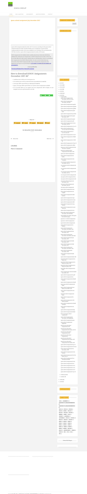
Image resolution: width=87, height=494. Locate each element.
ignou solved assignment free (67, 363)
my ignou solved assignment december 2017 (67, 181)
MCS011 (60, 421)
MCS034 (60, 428)
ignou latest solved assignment (68, 223)
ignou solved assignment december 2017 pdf (66, 102)
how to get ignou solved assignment (66, 314)
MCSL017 (60, 430)
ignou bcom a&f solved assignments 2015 (66, 326)
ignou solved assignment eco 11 (68, 367)
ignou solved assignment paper (68, 119)
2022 (61, 87)
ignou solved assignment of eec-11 (68, 126)
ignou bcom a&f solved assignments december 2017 (68, 339)
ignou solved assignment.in (67, 277)
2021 (61, 89)
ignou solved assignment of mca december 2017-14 (68, 124)
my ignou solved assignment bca (68, 176)
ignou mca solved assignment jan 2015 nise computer (68, 148)
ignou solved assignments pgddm (68, 106)
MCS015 (64, 423)
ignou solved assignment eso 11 (68, 365)
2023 (61, 85)
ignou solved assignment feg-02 (68, 344)
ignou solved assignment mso (67, 189)
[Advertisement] (32, 31)
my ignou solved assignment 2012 (68, 179)
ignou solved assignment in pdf (68, 274)
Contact (50, 14)
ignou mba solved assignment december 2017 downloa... (67, 213)
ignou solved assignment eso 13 (68, 369)
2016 (61, 379)
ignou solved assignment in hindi (68, 282)
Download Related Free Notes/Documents (22, 68)
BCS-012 (65, 409)
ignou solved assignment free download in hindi (67, 359)
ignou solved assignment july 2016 (68, 256)
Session (73, 430)
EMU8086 (60, 414)
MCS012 (64, 421)
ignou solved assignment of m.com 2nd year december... (68, 129)
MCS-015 (65, 419)
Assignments (29, 14)
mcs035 (64, 428)
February (63, 374)
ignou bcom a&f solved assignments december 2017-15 (68, 329)
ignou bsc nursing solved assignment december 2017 (67, 151)
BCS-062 (70, 409)
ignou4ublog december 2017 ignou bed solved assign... (68, 216)
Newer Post (15, 138)
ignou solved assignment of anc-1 (68, 134)
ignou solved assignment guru (67, 320)
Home (11, 14)
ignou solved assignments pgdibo (68, 108)
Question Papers (40, 14)
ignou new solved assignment (67, 153)
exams (65, 414)
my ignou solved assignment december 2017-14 (67, 185)
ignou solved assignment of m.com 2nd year (67, 132)
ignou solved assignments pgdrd (68, 104)
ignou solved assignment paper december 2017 (68, 116)
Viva (59, 433)
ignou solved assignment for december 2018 (67, 349)
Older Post (49, 138)
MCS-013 (60, 419)
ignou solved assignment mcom (68, 199)
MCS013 (69, 421)
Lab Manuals (66, 416)
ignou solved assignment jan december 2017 (67, 232)
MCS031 (60, 426)
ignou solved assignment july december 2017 (67, 241)
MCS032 (65, 426)
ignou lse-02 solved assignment (68, 218)
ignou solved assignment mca (67, 210)
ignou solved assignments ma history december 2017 (67, 288)
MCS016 (69, 423)
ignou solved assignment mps (67, 197)
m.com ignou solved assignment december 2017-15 (68, 163)
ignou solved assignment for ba (68, 361)
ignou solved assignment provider (68, 113)
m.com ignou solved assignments (68, 174)
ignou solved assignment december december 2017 (67, 229)
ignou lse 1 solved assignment (67, 220)
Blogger (70, 440)
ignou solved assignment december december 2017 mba (68, 235)
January (63, 376)
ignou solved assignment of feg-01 (68, 143)
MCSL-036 (69, 428)
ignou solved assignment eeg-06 (68, 371)
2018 (61, 93)
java (69, 414)
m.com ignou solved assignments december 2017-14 (68, 172)
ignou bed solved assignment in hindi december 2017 (68, 263)
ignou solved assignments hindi (68, 311)
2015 (61, 381)
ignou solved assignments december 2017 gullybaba (67, 318)
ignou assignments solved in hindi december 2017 (68, 272)
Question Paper (67, 430)
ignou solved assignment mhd (67, 202)
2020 (61, 91)
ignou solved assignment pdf (67, 121)
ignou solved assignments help (68, 309)
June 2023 (60, 416)
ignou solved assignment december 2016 (66, 251)
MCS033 (69, 426)
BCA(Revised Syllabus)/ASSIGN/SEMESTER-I (67, 402)
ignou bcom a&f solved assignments (66, 335)
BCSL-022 (65, 412)
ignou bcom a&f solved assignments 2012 (66, 332)
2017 (61, 95)
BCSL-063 (70, 412)
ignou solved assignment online (68, 145)
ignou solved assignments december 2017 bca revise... (67, 99)
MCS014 (60, 423)
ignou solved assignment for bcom (68, 346)
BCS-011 (60, 409)
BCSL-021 (60, 412)
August (62, 96)
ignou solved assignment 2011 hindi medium (67, 301)
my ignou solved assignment (67, 187)
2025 (61, 83)
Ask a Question (19, 14)
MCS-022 (70, 419)
